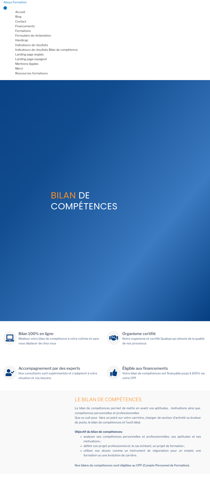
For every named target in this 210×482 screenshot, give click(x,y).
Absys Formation (15, 2)
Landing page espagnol (31, 59)
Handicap (21, 40)
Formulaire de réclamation (33, 35)
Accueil (20, 12)
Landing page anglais (29, 54)
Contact (20, 21)
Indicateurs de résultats (31, 45)
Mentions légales (27, 64)
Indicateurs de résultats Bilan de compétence (46, 49)
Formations (23, 31)
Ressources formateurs (31, 73)
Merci (19, 68)
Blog (18, 16)
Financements (25, 26)
